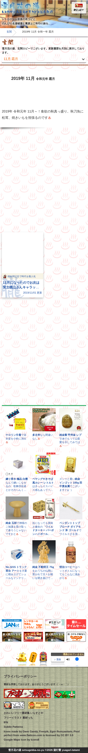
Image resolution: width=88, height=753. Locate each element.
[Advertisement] (44, 180)
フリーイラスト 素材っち (18, 717)
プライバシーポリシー (20, 676)
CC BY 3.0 (67, 735)
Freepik (44, 731)
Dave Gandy (30, 731)
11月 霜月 (11, 59)
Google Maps (12, 739)
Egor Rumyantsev (61, 731)
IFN (6, 722)
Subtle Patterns (13, 726)
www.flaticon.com (31, 735)
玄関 (9, 31)
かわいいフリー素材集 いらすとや (23, 713)
